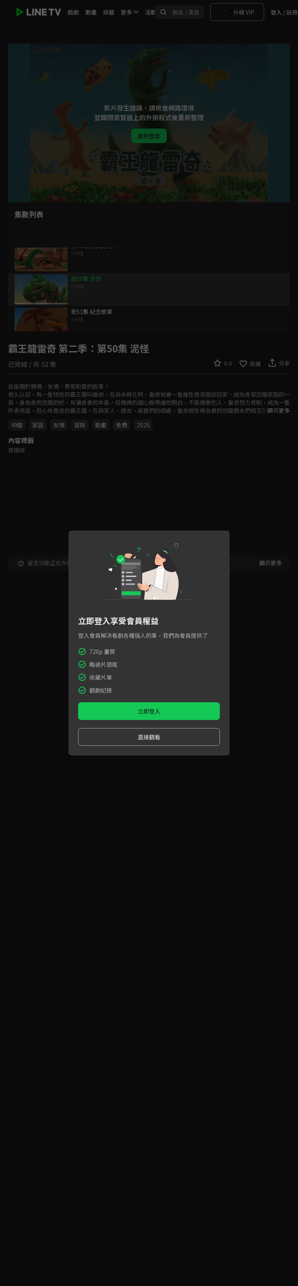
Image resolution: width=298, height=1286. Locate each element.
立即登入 (149, 711)
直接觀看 (149, 737)
